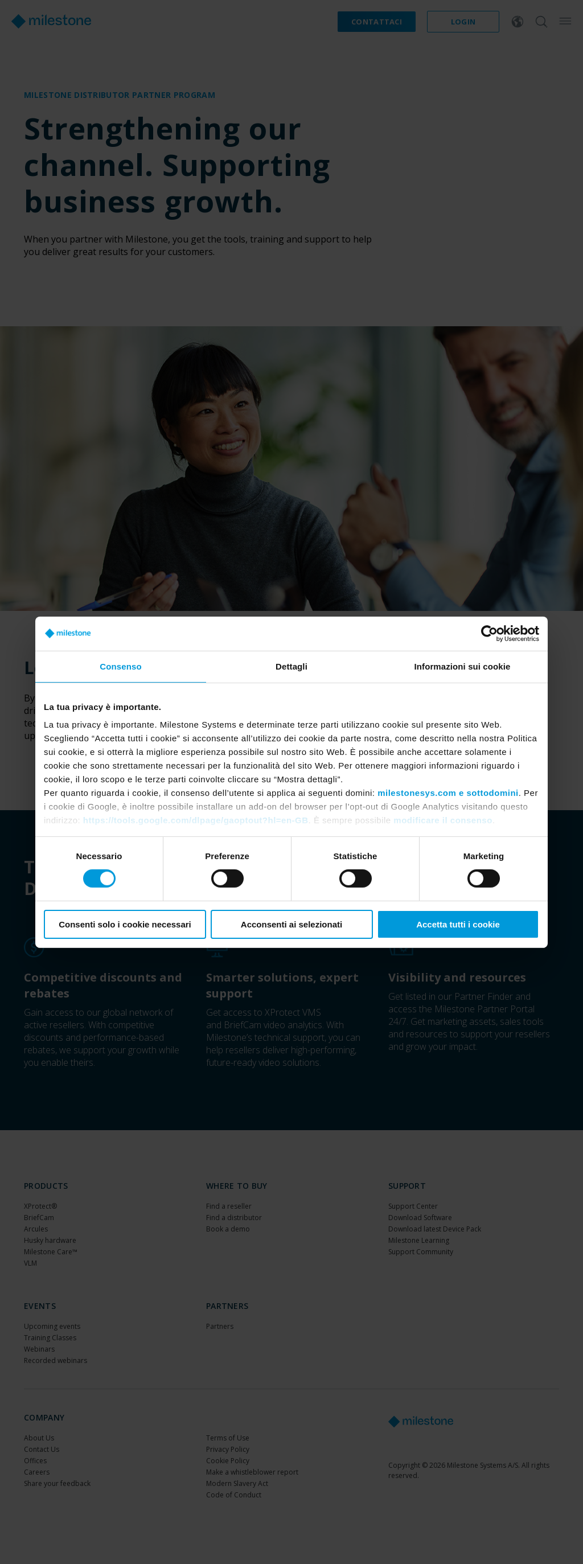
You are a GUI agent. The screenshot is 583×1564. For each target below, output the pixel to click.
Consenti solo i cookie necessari (125, 924)
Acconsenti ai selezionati (291, 924)
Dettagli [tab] (291, 666)
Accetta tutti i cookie (458, 924)
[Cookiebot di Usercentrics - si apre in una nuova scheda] (489, 633)
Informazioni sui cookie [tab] (462, 666)
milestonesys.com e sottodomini (448, 793)
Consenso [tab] (120, 666)
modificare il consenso (442, 820)
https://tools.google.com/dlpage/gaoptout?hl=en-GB (196, 820)
